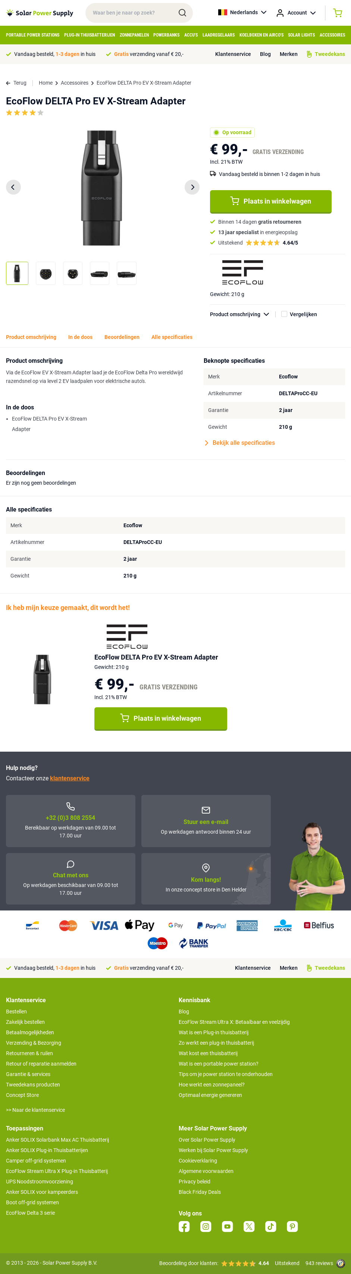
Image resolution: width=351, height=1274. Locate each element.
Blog (265, 54)
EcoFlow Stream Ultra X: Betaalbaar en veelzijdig (234, 1022)
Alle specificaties (171, 337)
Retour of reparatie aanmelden (41, 1064)
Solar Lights (301, 35)
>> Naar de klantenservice (35, 1110)
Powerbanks (166, 35)
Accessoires (332, 35)
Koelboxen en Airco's (261, 35)
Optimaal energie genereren (210, 1095)
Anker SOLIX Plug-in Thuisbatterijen (47, 1150)
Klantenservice (233, 54)
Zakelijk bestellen (25, 1022)
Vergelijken (303, 314)
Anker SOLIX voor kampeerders (42, 1192)
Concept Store (22, 1095)
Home (46, 83)
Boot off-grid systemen (32, 1202)
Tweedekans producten (33, 1085)
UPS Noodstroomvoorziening (39, 1182)
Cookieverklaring (198, 1161)
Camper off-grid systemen (36, 1161)
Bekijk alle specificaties (240, 442)
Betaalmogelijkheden (30, 1032)
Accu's (191, 35)
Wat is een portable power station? (218, 1064)
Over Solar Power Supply (207, 1140)
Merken (289, 54)
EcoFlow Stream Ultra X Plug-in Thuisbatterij (57, 1171)
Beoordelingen (122, 337)
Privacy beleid (194, 1182)
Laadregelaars (219, 35)
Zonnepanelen (134, 35)
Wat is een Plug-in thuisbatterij (213, 1032)
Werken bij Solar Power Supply (213, 1150)
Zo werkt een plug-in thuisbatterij (216, 1043)
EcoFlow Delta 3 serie (30, 1213)
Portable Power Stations (32, 35)
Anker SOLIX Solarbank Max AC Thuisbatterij (57, 1140)
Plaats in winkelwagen (270, 200)
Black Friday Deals (200, 1192)
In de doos (80, 337)
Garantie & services (28, 1074)
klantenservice (70, 778)
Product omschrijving (243, 314)
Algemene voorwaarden (206, 1171)
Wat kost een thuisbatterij (208, 1053)
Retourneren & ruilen (29, 1053)
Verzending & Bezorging (33, 1043)
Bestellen (16, 1012)
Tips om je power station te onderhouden (226, 1074)
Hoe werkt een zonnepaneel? (212, 1085)
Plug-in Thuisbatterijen (89, 35)
